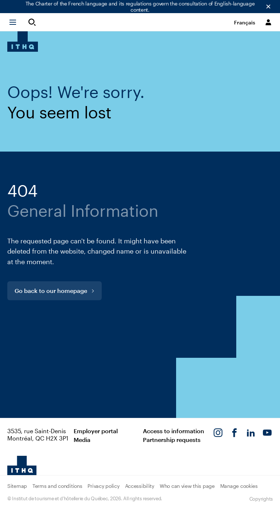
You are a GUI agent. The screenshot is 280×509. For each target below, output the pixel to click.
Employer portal (96, 430)
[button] (16, 22)
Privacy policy (103, 486)
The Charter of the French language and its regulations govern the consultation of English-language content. (140, 6)
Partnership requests (172, 439)
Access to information (173, 430)
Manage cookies (239, 486)
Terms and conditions (57, 486)
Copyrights (261, 499)
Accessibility (139, 486)
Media (82, 439)
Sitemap (17, 486)
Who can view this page (187, 486)
